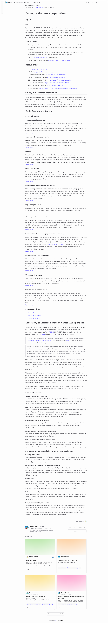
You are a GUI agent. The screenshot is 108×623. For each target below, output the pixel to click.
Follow (37, 5)
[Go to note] (40, 564)
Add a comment (77, 531)
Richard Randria (30, 5)
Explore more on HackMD (55, 614)
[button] (53, 7)
